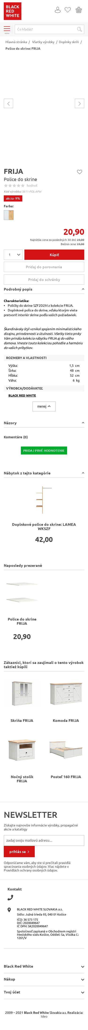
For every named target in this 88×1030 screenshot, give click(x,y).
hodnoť (32, 185)
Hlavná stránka (16, 42)
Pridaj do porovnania (44, 267)
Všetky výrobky (43, 42)
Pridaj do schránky (55, 279)
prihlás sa (17, 851)
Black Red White (22, 395)
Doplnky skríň (69, 42)
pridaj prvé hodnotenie (44, 450)
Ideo (44, 1016)
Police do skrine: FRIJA (22, 48)
